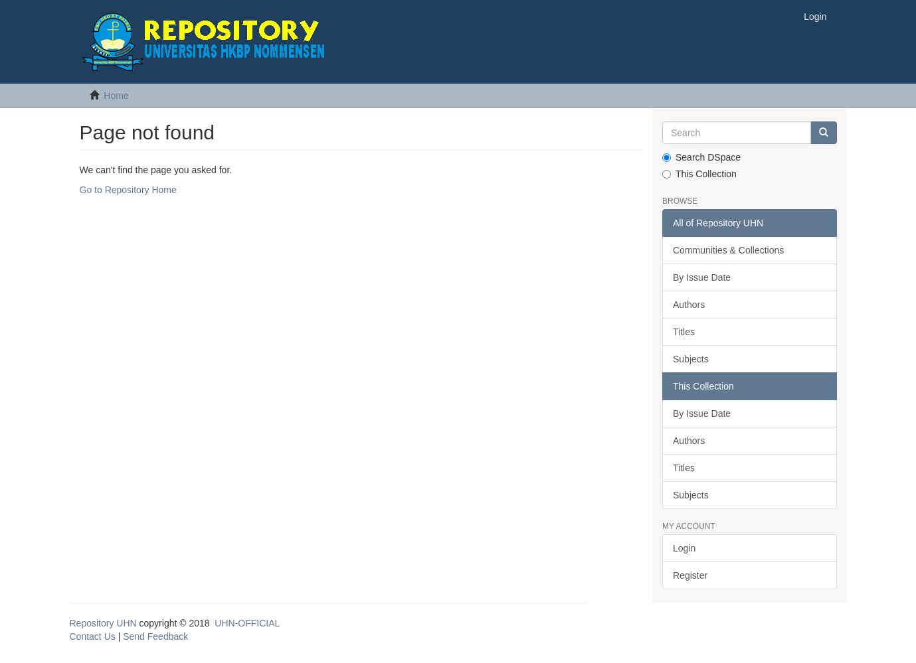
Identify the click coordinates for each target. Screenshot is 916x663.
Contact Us (93, 636)
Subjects (691, 359)
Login (684, 548)
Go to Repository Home (128, 189)
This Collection (699, 174)
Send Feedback (155, 636)
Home (116, 95)
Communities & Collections (728, 250)
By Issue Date (702, 277)
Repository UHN (103, 623)
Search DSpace (701, 157)
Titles (684, 332)
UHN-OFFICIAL (247, 623)
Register (690, 575)
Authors (689, 304)
